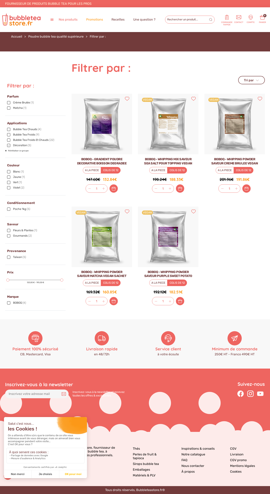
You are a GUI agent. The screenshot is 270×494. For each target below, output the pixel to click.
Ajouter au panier (114, 188)
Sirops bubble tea (146, 464)
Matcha (19, 108)
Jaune (19, 177)
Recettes (118, 19)
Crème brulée (23, 102)
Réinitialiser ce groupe (18, 151)
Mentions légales (242, 466)
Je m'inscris (64, 394)
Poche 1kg (21, 209)
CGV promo (238, 460)
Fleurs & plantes (25, 230)
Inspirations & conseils (198, 448)
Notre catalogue (193, 454)
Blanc (18, 171)
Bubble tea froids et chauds (33, 140)
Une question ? (144, 19)
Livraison (237, 454)
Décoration (22, 145)
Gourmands (22, 235)
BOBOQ (19, 302)
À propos (188, 471)
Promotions (94, 19)
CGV (233, 448)
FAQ (184, 460)
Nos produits (63, 20)
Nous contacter (192, 466)
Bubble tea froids (26, 134)
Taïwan (19, 257)
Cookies (236, 471)
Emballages (141, 469)
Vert (17, 182)
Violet (18, 187)
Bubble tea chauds (27, 129)
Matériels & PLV (144, 475)
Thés (136, 448)
